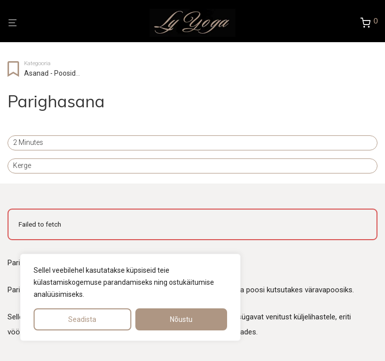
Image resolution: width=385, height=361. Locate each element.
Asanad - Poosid (50, 73)
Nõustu (181, 319)
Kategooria (37, 63)
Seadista (82, 319)
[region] (130, 297)
